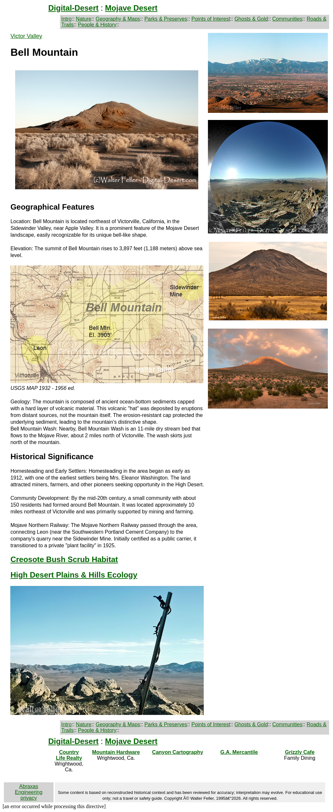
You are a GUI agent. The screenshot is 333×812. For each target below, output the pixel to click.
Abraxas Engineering (28, 789)
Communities (287, 19)
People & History (97, 24)
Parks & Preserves (165, 19)
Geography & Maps (118, 19)
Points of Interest (210, 19)
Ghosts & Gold (251, 19)
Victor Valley (26, 36)
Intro (66, 19)
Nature (83, 19)
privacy (29, 798)
